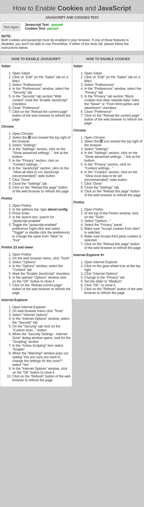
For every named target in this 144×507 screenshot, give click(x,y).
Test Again (11, 27)
